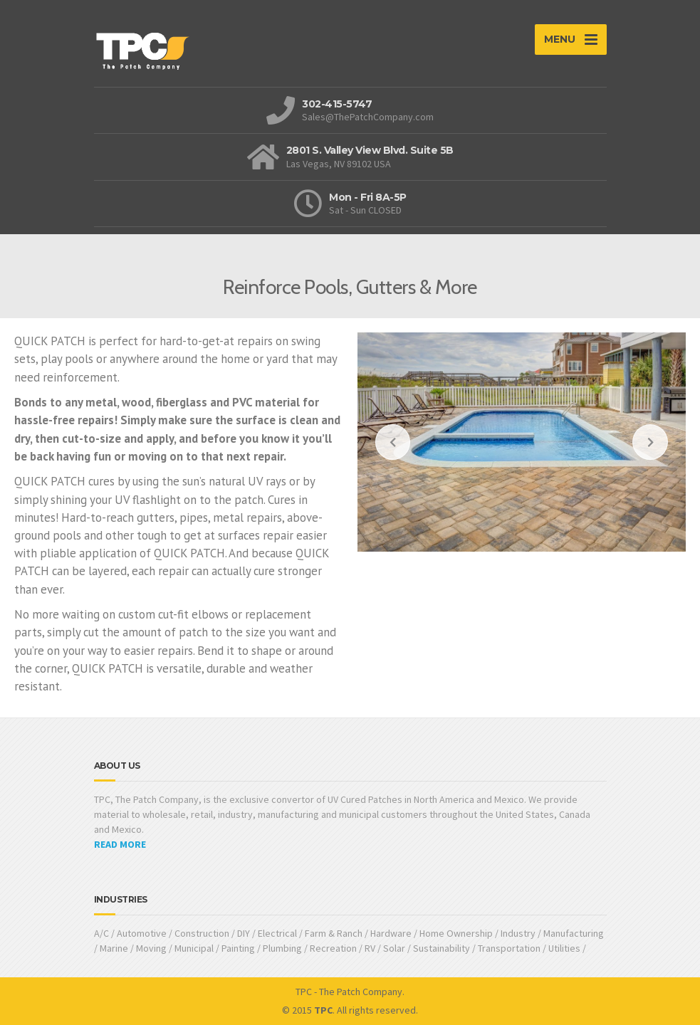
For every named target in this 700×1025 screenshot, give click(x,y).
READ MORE (120, 844)
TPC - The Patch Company (349, 991)
